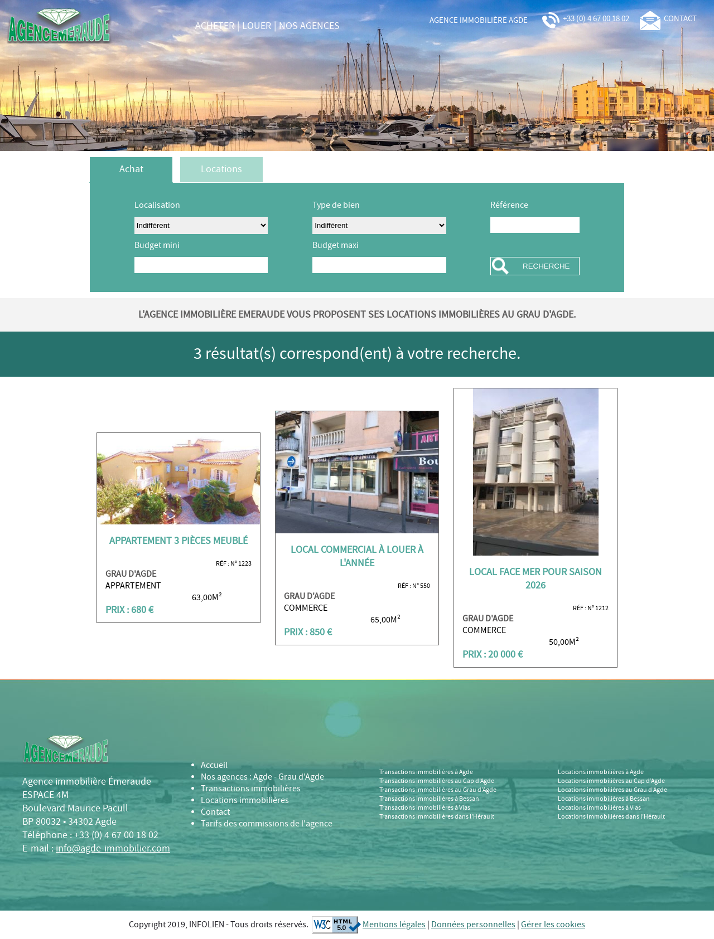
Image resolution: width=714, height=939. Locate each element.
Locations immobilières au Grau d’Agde (612, 790)
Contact (215, 812)
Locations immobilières (245, 800)
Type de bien (336, 205)
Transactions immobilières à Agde (426, 772)
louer (256, 26)
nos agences (309, 26)
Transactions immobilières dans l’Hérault (436, 816)
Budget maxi (335, 245)
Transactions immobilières (251, 789)
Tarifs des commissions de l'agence (266, 824)
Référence (509, 205)
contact (668, 19)
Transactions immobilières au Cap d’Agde (436, 781)
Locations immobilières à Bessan (604, 799)
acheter (214, 26)
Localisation (157, 205)
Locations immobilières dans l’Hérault (611, 816)
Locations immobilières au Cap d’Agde (611, 781)
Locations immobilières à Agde (601, 772)
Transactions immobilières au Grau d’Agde (437, 790)
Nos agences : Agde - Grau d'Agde (262, 777)
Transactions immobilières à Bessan (429, 799)
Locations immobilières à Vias (599, 808)
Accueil (214, 765)
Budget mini (157, 245)
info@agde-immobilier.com (113, 848)
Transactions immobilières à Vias (424, 808)
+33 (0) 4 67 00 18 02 (585, 19)
